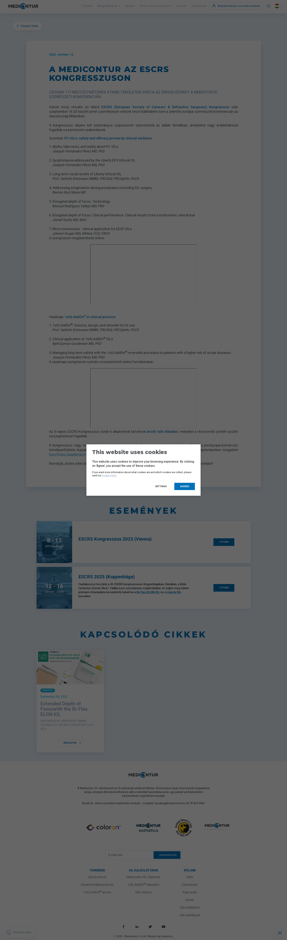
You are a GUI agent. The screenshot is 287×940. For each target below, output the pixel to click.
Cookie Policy (109, 475)
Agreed (184, 486)
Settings (161, 486)
